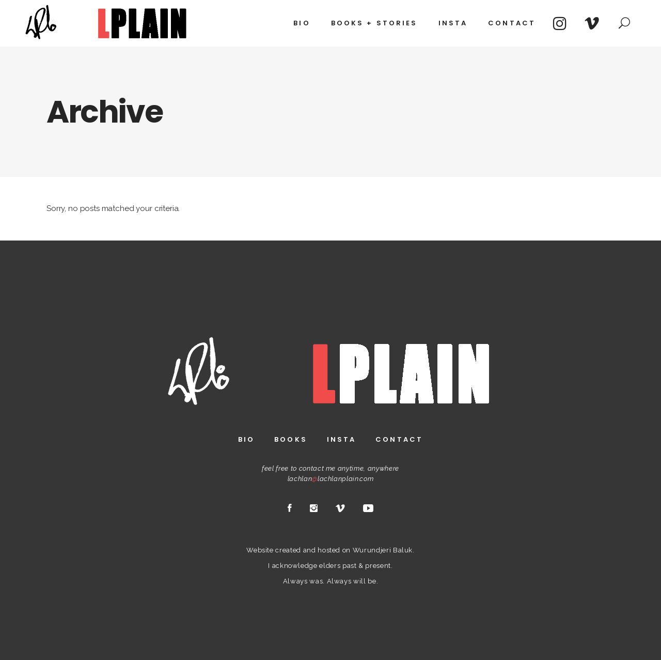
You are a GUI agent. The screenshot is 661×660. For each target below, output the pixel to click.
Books (290, 439)
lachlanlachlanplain (323, 479)
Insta (341, 439)
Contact (399, 439)
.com (366, 479)
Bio (246, 439)
